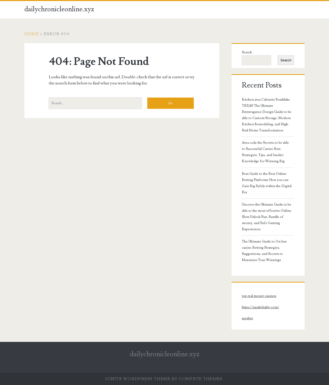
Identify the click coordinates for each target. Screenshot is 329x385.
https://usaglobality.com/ (260, 307)
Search (247, 52)
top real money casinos (259, 296)
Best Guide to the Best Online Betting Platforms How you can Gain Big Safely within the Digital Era (266, 183)
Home (31, 33)
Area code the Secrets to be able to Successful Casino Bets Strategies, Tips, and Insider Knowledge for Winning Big (265, 152)
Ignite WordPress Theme (137, 378)
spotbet (247, 318)
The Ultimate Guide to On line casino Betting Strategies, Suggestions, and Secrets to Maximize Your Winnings (264, 250)
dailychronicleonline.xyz (59, 9)
